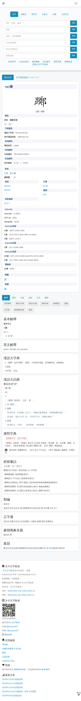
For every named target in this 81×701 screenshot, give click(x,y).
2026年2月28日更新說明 (12, 679)
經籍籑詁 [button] (56, 303)
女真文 (45, 14)
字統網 (5, 644)
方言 (38, 298)
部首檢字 (12, 62)
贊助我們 (8, 635)
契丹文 (34, 14)
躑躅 (12, 404)
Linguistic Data (8, 661)
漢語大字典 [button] (20, 303)
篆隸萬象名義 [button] (19, 310)
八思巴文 (65, 14)
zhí (5, 124)
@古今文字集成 (13, 622)
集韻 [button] (30, 310)
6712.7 (7, 203)
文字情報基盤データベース (27, 77)
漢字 (14, 14)
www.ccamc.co (28, 591)
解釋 (6, 298)
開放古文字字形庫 (40, 64)
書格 (4, 653)
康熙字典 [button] (45, 303)
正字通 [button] (6, 310)
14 (13, 173)
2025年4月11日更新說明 (12, 683)
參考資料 (45, 669)
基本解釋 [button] (7, 303)
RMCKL (7, 186)
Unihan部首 (24, 62)
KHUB (45, 186)
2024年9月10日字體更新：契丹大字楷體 (19, 691)
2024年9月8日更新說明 (12, 695)
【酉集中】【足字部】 (16, 438)
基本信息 (8, 77)
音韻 (30, 298)
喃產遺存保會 (19, 669)
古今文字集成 (8, 570)
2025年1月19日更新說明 (12, 687)
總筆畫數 (36, 62)
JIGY (45, 195)
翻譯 (46, 298)
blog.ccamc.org (14, 595)
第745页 (49, 548)
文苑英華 (6, 657)
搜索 (73, 23)
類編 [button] (66, 303)
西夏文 (24, 14)
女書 (54, 14)
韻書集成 (68, 62)
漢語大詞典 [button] (33, 303)
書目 (14, 298)
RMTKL (7, 190)
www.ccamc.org (14, 591)
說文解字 (46, 62)
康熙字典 (57, 62)
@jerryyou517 (12, 626)
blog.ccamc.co (28, 595)
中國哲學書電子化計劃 (11, 649)
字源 (22, 298)
